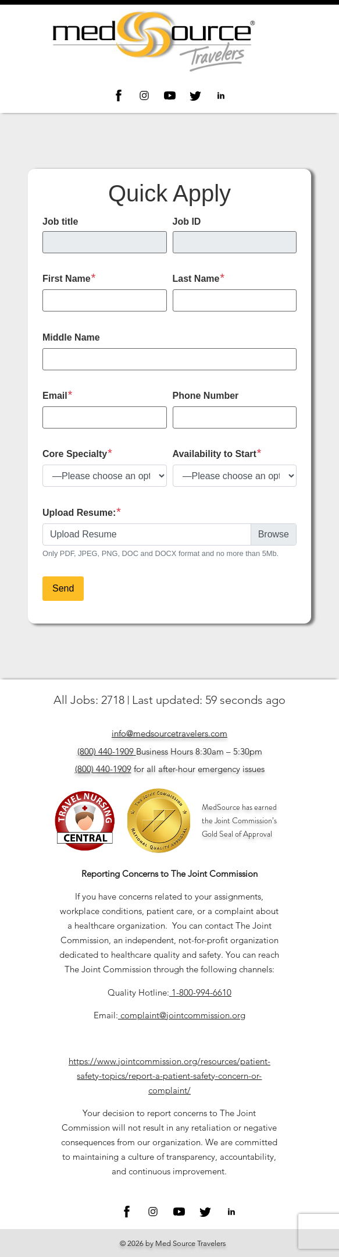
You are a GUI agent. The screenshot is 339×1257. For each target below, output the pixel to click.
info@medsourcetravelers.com (169, 733)
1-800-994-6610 (201, 992)
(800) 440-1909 (105, 751)
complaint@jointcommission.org (182, 1015)
